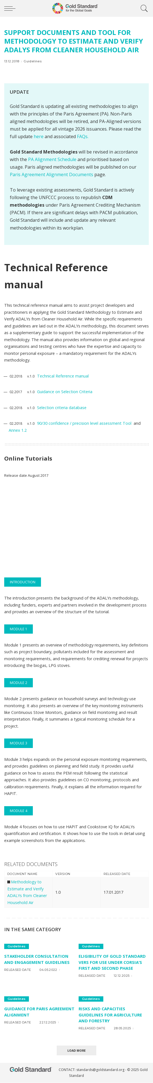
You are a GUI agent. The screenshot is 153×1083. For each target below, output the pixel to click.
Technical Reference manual (63, 376)
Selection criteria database (61, 407)
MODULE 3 (18, 743)
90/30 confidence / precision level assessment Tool (85, 423)
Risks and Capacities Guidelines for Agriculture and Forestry (110, 1014)
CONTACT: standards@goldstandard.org (92, 1070)
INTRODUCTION (22, 582)
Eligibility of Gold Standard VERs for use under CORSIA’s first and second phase (112, 962)
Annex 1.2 (18, 430)
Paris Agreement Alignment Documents (51, 174)
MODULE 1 (18, 629)
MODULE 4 (18, 810)
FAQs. (82, 136)
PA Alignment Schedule (52, 159)
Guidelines (32, 61)
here (39, 136)
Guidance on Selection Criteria (64, 391)
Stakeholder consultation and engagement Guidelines (37, 959)
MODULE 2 (18, 682)
